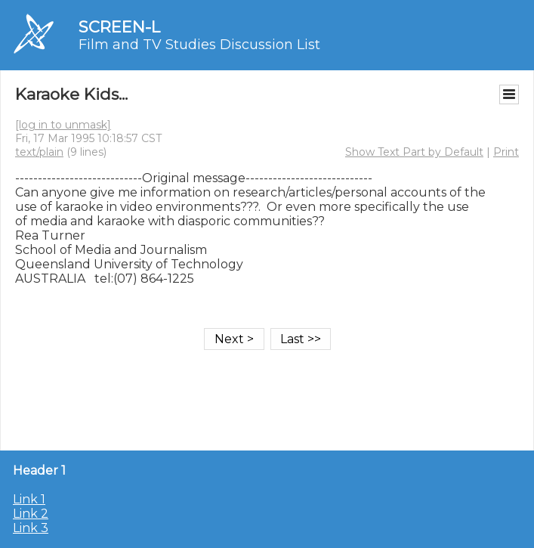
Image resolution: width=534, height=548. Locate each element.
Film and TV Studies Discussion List (199, 44)
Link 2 (30, 513)
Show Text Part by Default (414, 152)
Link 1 (29, 499)
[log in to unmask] (63, 125)
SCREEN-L (119, 26)
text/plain (39, 152)
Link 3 (30, 528)
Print (506, 152)
